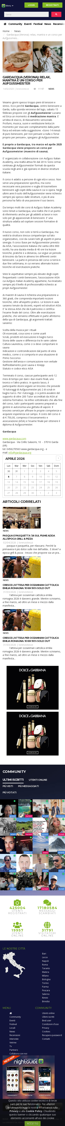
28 (16, 492)
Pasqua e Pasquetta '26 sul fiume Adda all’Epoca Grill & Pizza (29, 537)
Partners (14, 1049)
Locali (12, 1027)
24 (40, 487)
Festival (37, 24)
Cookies (46, 1031)
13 (8, 482)
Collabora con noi (18, 1053)
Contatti (46, 1038)
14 (16, 482)
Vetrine (13, 1042)
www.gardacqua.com (14, 438)
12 (56, 476)
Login (31, 5)
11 (48, 476)
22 (24, 487)
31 (16, 471)
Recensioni (15, 1035)
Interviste (14, 1038)
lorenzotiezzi (22, 88)
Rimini (45, 997)
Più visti (8, 786)
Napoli (45, 960)
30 (8, 471)
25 (48, 487)
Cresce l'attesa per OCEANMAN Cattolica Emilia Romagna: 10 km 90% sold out (31, 586)
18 (48, 482)
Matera (45, 972)
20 (8, 487)
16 (32, 482)
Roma (45, 964)
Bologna (46, 979)
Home (6, 31)
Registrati (52, 5)
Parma (45, 986)
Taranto (46, 968)
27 (8, 492)
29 (24, 492)
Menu (7, 7)
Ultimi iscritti (13, 779)
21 (16, 487)
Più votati (9, 792)
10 (40, 476)
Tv (11, 1046)
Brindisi (46, 1001)
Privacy (45, 1027)
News (47, 24)
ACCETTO (32, 1123)
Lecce (45, 957)
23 (32, 487)
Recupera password (52, 1035)
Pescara (46, 990)
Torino (45, 983)
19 (56, 482)
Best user (46, 1020)
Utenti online (38, 779)
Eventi (27, 24)
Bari (44, 953)
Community (15, 24)
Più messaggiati (28, 786)
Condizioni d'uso (50, 1024)
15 (24, 482)
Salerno (46, 994)
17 (40, 482)
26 (56, 487)
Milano (45, 975)
